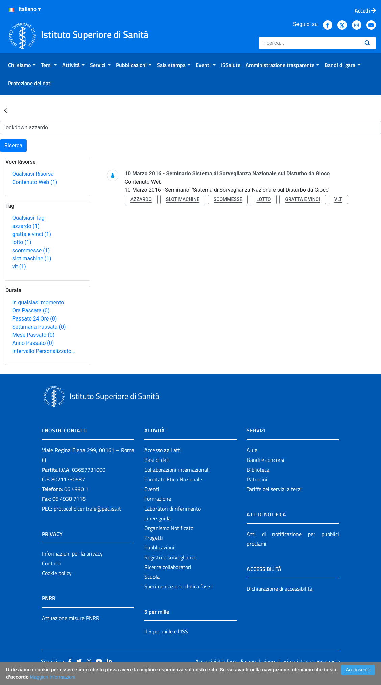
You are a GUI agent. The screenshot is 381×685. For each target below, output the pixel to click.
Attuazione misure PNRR (70, 618)
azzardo (26, 226)
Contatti (51, 563)
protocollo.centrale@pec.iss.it (87, 508)
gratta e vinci (31, 234)
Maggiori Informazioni (52, 677)
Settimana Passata (39, 327)
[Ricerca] (309, 43)
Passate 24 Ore (34, 318)
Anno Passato (33, 343)
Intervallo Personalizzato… (43, 351)
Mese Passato (33, 335)
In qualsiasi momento (38, 302)
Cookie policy (57, 573)
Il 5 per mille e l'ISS (166, 631)
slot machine (31, 258)
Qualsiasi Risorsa (33, 174)
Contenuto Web (34, 182)
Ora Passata (31, 310)
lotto (21, 242)
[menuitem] (21, 65)
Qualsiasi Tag (28, 218)
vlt (19, 266)
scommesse (31, 250)
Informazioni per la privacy (72, 553)
